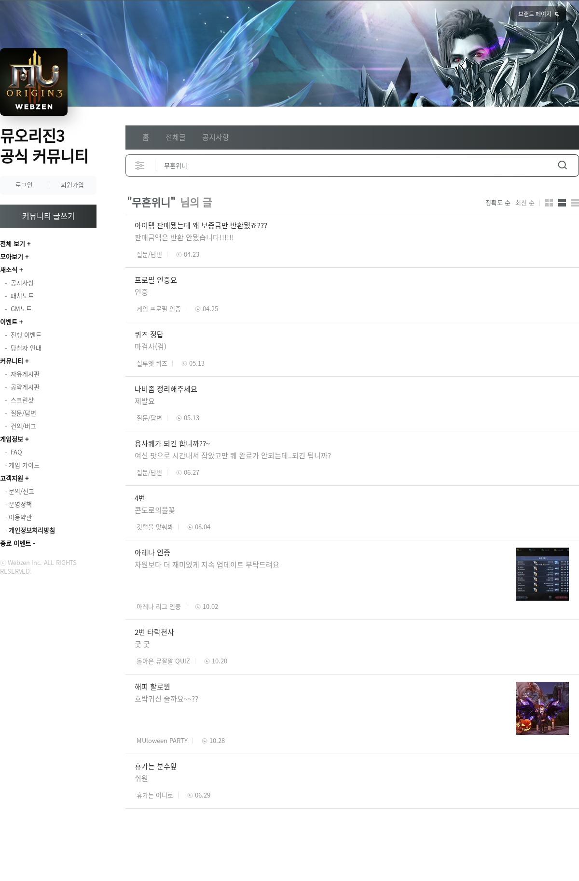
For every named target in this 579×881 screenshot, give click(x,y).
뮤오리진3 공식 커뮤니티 (44, 145)
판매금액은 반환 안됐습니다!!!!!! (184, 237)
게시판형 (575, 202)
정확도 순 (497, 202)
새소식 (8, 269)
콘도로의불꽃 (155, 510)
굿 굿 (142, 644)
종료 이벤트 (15, 543)
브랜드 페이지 (534, 14)
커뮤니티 (11, 360)
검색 (562, 165)
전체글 (175, 137)
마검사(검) (150, 346)
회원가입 (72, 184)
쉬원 (141, 778)
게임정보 (11, 438)
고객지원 (11, 477)
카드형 (549, 202)
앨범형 (562, 202)
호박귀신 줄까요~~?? (166, 698)
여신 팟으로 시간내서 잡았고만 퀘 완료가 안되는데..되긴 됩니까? (235, 455)
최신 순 (525, 202)
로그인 (24, 184)
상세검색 (140, 165)
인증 (141, 292)
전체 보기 (12, 243)
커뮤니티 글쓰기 (48, 215)
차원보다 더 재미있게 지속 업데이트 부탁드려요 (208, 564)
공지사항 (215, 137)
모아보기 (11, 256)
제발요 (145, 401)
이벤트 (8, 321)
